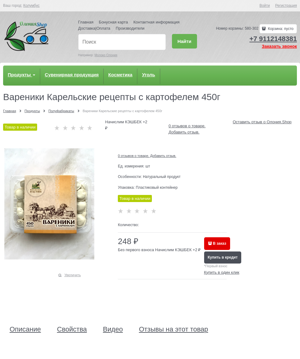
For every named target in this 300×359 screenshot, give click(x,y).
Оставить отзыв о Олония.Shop (262, 122)
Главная (85, 22)
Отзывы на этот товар (173, 329)
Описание (25, 329)
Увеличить (72, 275)
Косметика (120, 74)
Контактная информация (156, 22)
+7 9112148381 (273, 39)
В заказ (219, 243)
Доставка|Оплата (94, 28)
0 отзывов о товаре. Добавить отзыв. (147, 156)
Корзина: (280, 29)
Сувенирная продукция (72, 74)
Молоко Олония (105, 55)
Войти (264, 5)
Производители (130, 28)
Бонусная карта (113, 22)
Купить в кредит (223, 257)
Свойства (72, 329)
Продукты (21, 74)
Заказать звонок (279, 46)
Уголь (148, 74)
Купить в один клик (221, 272)
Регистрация (286, 5)
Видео (113, 329)
